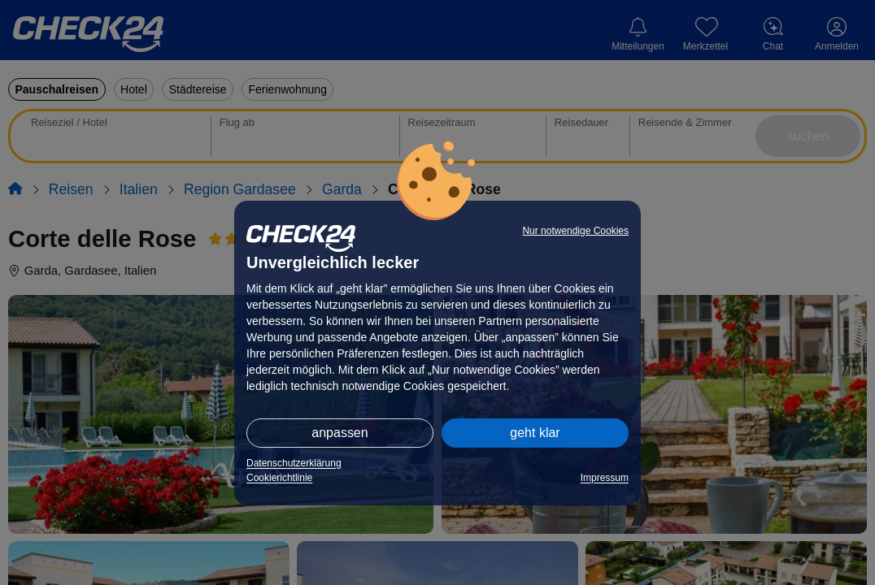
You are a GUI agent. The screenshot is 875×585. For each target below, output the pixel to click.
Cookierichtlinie (279, 477)
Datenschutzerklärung (294, 463)
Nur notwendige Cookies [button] (575, 230)
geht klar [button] (534, 433)
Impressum (605, 477)
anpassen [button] (339, 433)
